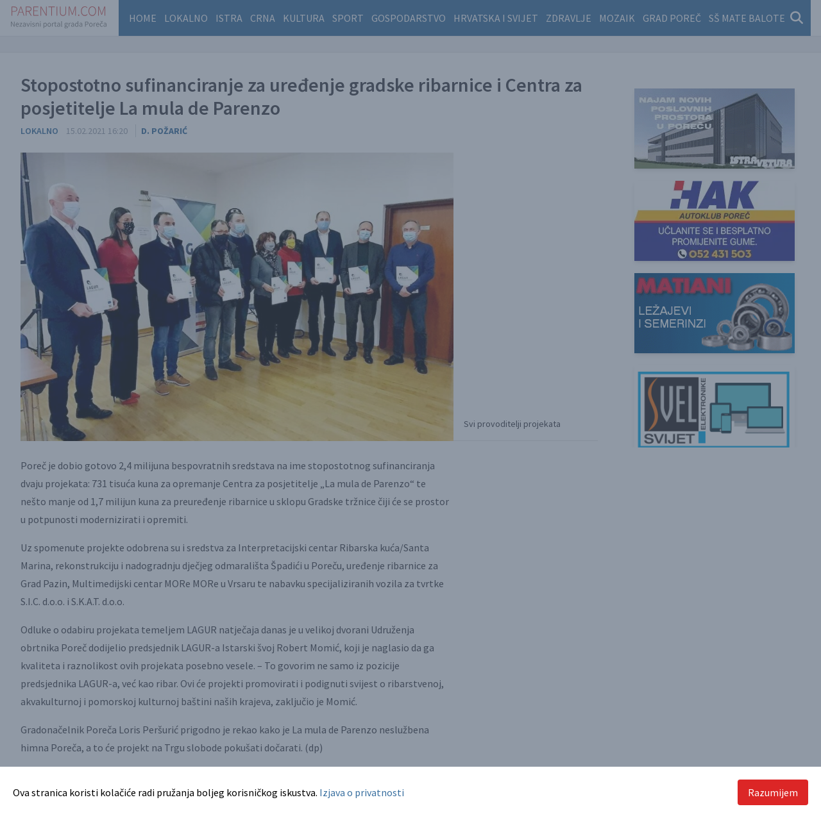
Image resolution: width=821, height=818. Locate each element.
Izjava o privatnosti (361, 792)
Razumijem (773, 792)
